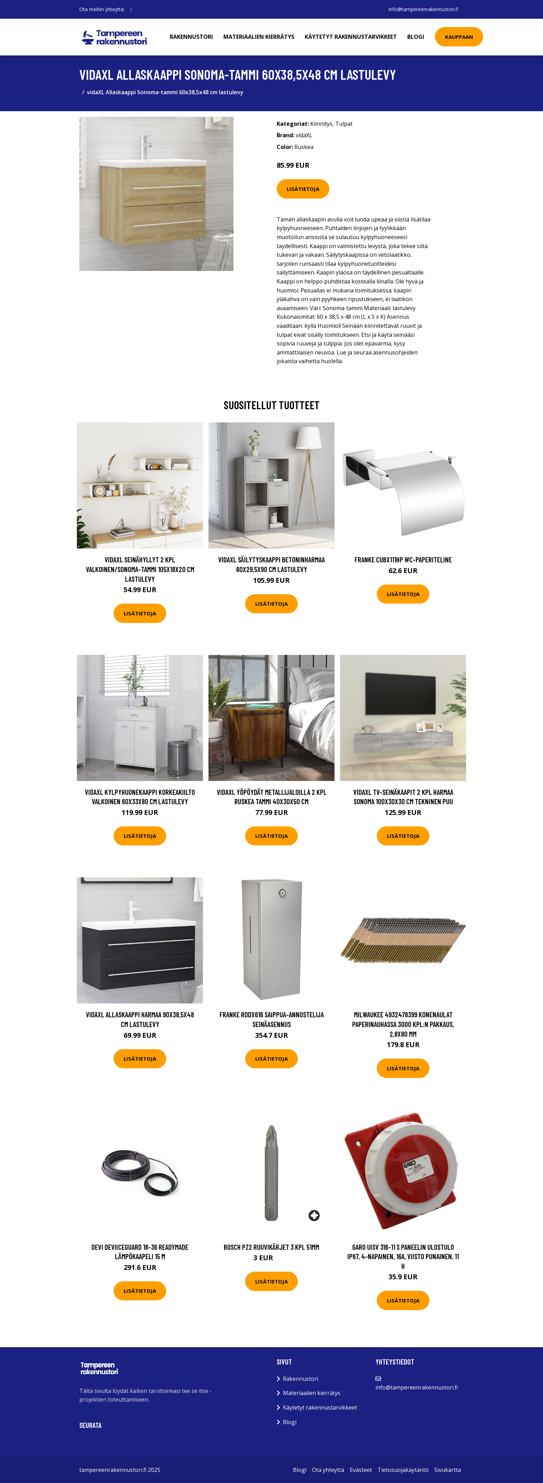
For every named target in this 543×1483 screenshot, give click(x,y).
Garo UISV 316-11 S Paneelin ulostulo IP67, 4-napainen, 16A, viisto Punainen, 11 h (403, 1256)
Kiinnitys (321, 124)
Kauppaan (459, 36)
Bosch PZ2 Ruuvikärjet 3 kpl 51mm (271, 1247)
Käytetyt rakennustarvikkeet (351, 37)
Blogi (415, 37)
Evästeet (361, 1470)
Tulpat (344, 124)
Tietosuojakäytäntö (403, 1470)
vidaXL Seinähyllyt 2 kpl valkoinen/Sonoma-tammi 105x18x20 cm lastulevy (140, 569)
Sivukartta (447, 1470)
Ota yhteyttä (328, 1470)
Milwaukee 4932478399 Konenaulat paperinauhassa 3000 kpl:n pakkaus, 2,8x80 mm (403, 1024)
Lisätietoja (303, 188)
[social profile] (131, 9)
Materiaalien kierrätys (258, 37)
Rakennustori (191, 37)
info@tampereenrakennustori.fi (423, 9)
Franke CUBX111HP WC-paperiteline (403, 559)
